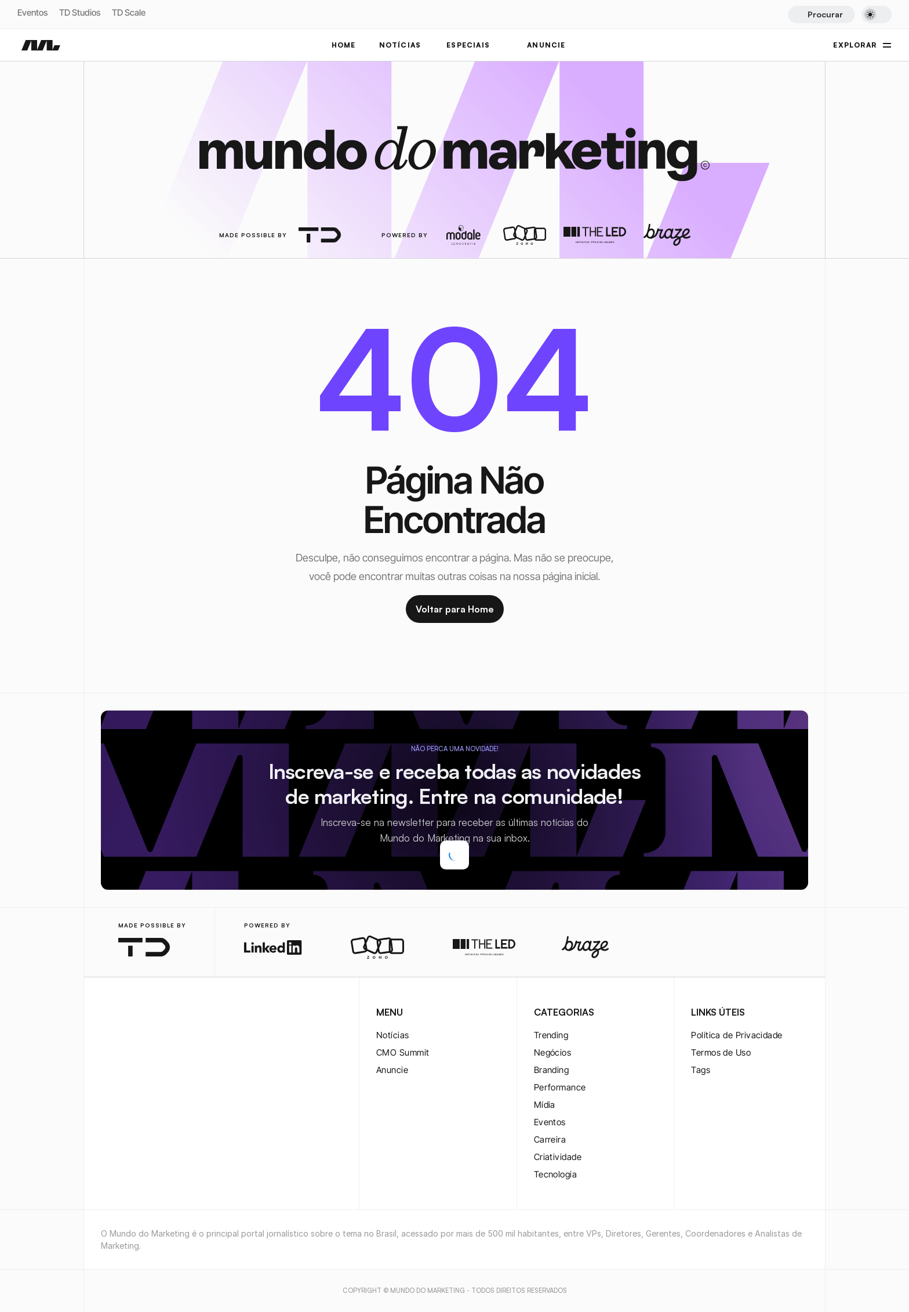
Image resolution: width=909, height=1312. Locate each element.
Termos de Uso (721, 1052)
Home (344, 45)
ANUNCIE (546, 45)
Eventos (32, 12)
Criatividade (557, 1156)
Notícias (392, 1035)
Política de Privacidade (736, 1035)
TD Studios (79, 12)
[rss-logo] (182, 1013)
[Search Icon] (821, 14)
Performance (560, 1087)
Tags (700, 1069)
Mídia (544, 1104)
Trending (551, 1035)
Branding (551, 1069)
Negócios (553, 1052)
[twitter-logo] (126, 1013)
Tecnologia (555, 1174)
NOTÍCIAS (400, 45)
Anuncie (392, 1069)
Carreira (550, 1139)
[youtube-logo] (163, 1013)
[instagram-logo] (108, 1013)
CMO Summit (403, 1052)
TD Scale (129, 12)
